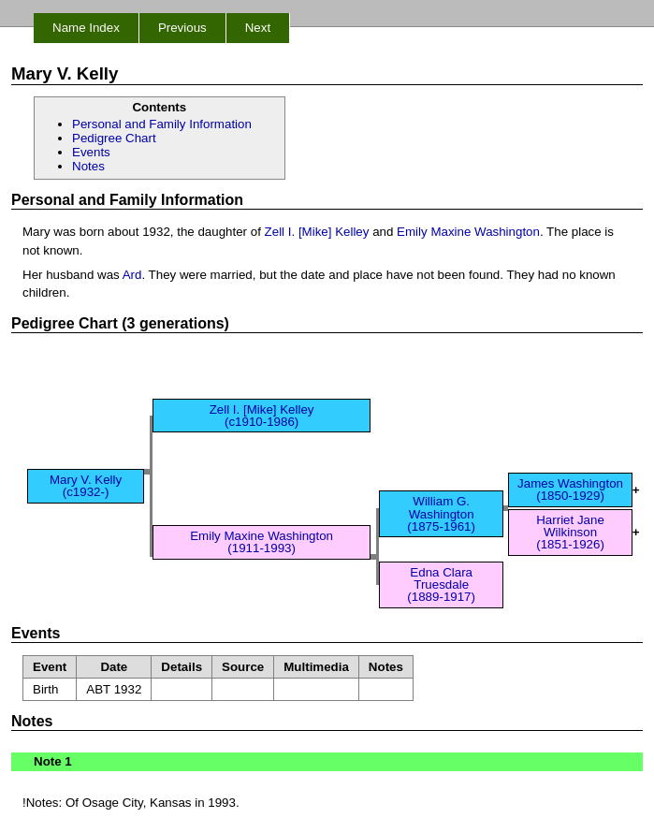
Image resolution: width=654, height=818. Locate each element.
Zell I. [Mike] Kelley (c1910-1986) (262, 415)
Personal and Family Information (162, 124)
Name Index (86, 28)
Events (91, 152)
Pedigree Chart (114, 138)
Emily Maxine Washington (468, 232)
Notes (88, 166)
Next (257, 28)
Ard (132, 275)
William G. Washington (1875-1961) (441, 513)
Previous (182, 28)
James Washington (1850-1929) (570, 489)
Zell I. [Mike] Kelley (317, 232)
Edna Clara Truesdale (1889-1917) (441, 585)
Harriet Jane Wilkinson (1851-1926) (570, 532)
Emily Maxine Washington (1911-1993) (261, 542)
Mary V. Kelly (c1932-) (86, 486)
